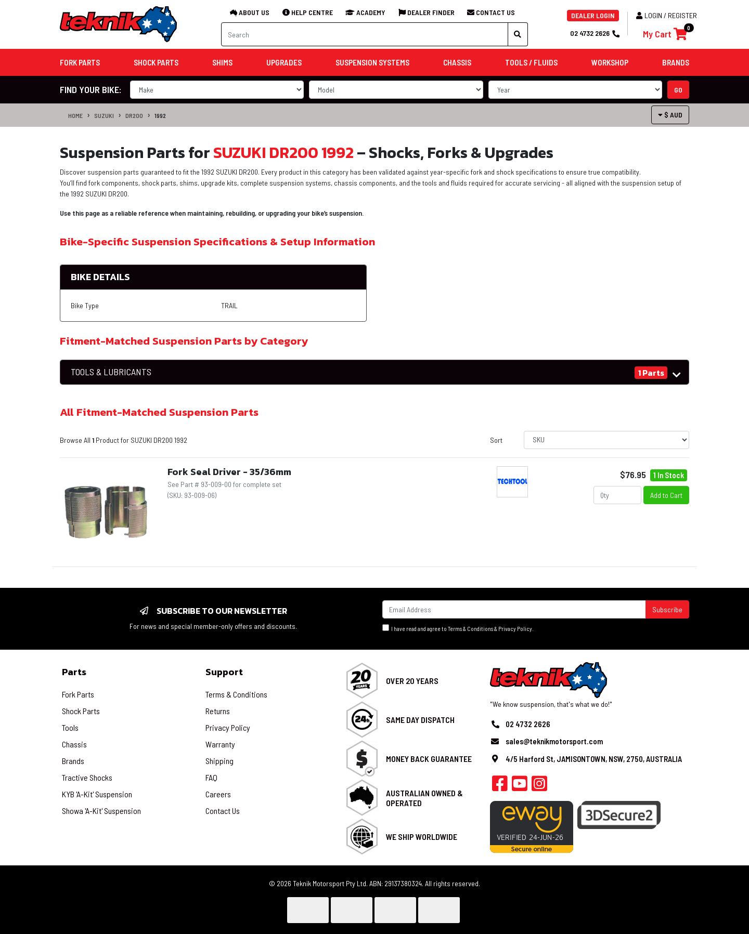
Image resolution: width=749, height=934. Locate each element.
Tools (70, 727)
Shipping (219, 761)
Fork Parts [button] (80, 62)
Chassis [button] (457, 62)
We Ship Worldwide (421, 836)
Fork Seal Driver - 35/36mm (229, 472)
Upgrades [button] (284, 62)
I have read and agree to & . (458, 628)
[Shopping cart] (665, 34)
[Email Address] (514, 609)
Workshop (609, 62)
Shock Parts (81, 711)
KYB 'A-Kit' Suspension (97, 794)
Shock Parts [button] (156, 62)
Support (224, 672)
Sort (496, 440)
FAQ (211, 777)
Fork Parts (78, 694)
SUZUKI (104, 115)
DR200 (134, 115)
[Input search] (364, 34)
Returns (217, 711)
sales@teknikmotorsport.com (554, 741)
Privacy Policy (515, 628)
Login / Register (666, 15)
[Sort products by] (606, 440)
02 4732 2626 (594, 33)
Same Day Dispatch (420, 720)
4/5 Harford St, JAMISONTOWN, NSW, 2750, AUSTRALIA (594, 759)
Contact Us (222, 810)
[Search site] (518, 34)
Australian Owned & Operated (424, 798)
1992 (160, 115)
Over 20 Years (412, 681)
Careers (218, 794)
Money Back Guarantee (429, 759)
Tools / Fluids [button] (531, 62)
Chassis (74, 744)
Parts (74, 672)
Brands (73, 761)
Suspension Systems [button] (372, 62)
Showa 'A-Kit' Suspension (101, 810)
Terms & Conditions (470, 628)
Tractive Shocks (87, 777)
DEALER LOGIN (593, 15)
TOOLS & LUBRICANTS (111, 371)
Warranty (220, 744)
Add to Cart (666, 495)
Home (75, 115)
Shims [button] (222, 62)
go (678, 89)
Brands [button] (675, 62)
